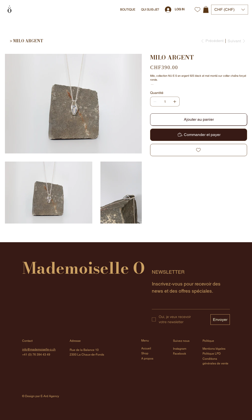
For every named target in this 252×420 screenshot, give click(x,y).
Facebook (179, 353)
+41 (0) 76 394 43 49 (36, 354)
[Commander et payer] (198, 135)
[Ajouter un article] (175, 101)
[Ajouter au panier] (198, 119)
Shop (144, 353)
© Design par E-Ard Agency (40, 396)
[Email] (189, 304)
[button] (206, 9)
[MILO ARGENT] (28, 40)
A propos (147, 358)
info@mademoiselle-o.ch (39, 349)
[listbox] (229, 10)
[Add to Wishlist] (198, 150)
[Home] (7, 40)
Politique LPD (212, 353)
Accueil (146, 348)
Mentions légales (214, 348)
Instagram (179, 348)
